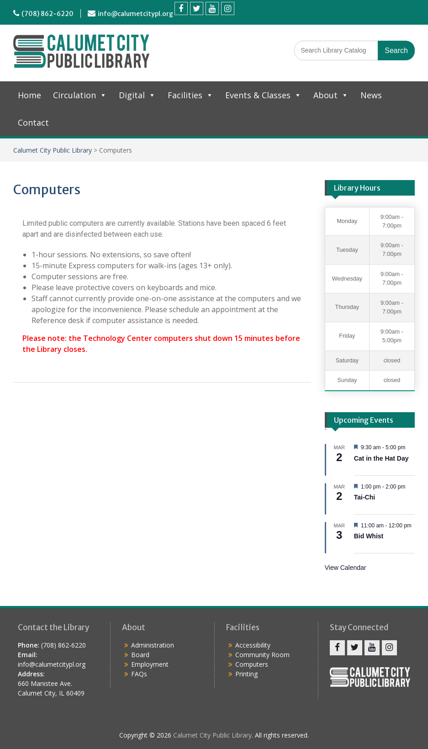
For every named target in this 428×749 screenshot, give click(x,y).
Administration (152, 645)
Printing (246, 673)
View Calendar (345, 567)
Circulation (80, 95)
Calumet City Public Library (52, 150)
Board (140, 654)
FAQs (139, 673)
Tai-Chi (364, 497)
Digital (137, 95)
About (331, 95)
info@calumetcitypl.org (135, 14)
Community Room (262, 654)
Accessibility (252, 645)
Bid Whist (369, 536)
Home (29, 95)
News (371, 95)
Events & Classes (263, 95)
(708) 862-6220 (47, 14)
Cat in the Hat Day (381, 458)
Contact (33, 122)
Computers (251, 664)
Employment (150, 664)
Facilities (190, 95)
